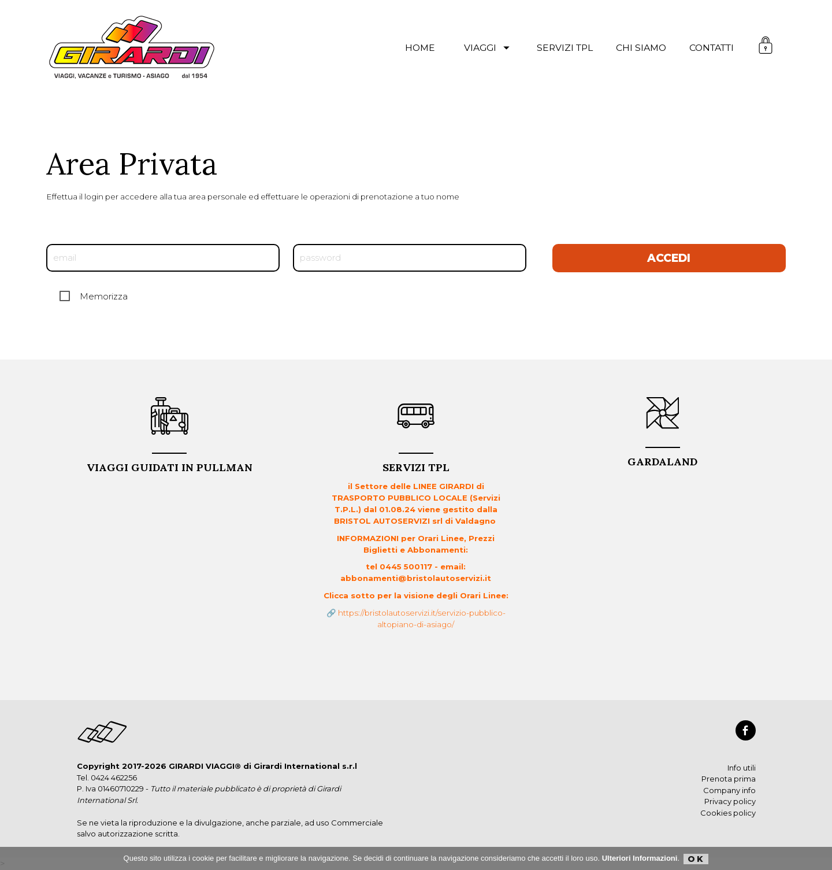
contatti (711, 47)
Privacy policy (730, 801)
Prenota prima (728, 778)
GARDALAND (662, 457)
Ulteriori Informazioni (640, 858)
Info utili (741, 767)
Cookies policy (728, 812)
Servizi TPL (416, 463)
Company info (729, 790)
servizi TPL (565, 47)
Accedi (668, 258)
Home (420, 47)
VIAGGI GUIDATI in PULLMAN (169, 463)
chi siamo (641, 47)
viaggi (489, 48)
